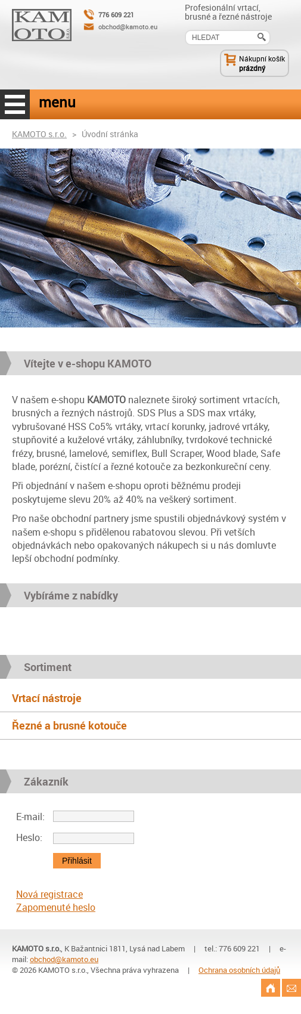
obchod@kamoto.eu (127, 26)
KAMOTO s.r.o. (39, 134)
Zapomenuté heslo (55, 907)
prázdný (252, 68)
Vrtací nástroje (47, 698)
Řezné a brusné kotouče (69, 725)
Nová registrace (49, 894)
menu (15, 104)
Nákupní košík (262, 58)
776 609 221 (116, 14)
